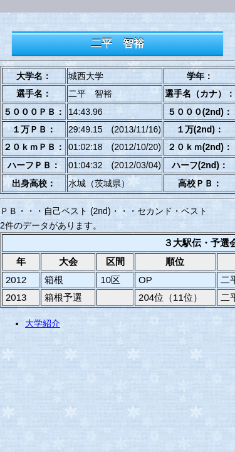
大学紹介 (42, 323)
